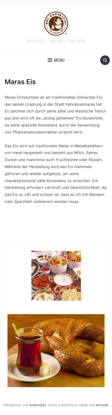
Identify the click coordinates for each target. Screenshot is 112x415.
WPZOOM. (102, 405)
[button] (56, 60)
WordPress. (38, 405)
